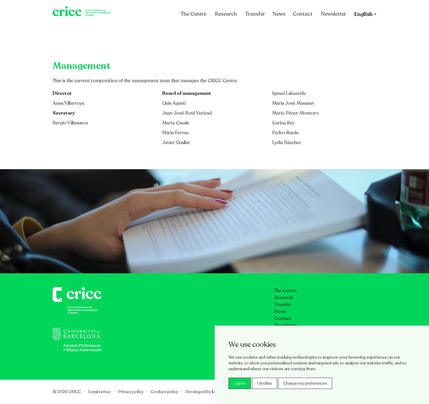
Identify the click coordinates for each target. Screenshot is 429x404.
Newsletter (333, 29)
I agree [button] (239, 383)
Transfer (255, 29)
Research (226, 29)
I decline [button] (264, 383)
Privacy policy (130, 391)
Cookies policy (164, 391)
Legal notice (99, 391)
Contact (302, 29)
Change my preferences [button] (305, 383)
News (279, 29)
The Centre (193, 29)
